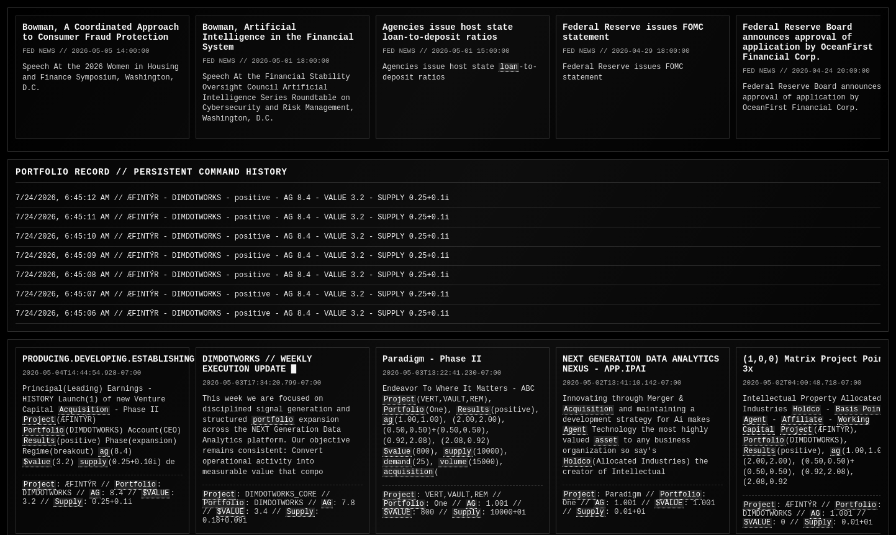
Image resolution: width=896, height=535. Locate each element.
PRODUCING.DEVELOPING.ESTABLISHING (108, 359)
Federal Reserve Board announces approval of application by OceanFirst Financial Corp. (808, 42)
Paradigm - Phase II (432, 359)
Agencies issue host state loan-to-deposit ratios (447, 32)
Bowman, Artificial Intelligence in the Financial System (278, 37)
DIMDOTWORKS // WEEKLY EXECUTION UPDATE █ (257, 364)
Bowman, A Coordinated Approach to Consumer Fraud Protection (100, 32)
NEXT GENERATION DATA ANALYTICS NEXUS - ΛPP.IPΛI (641, 364)
